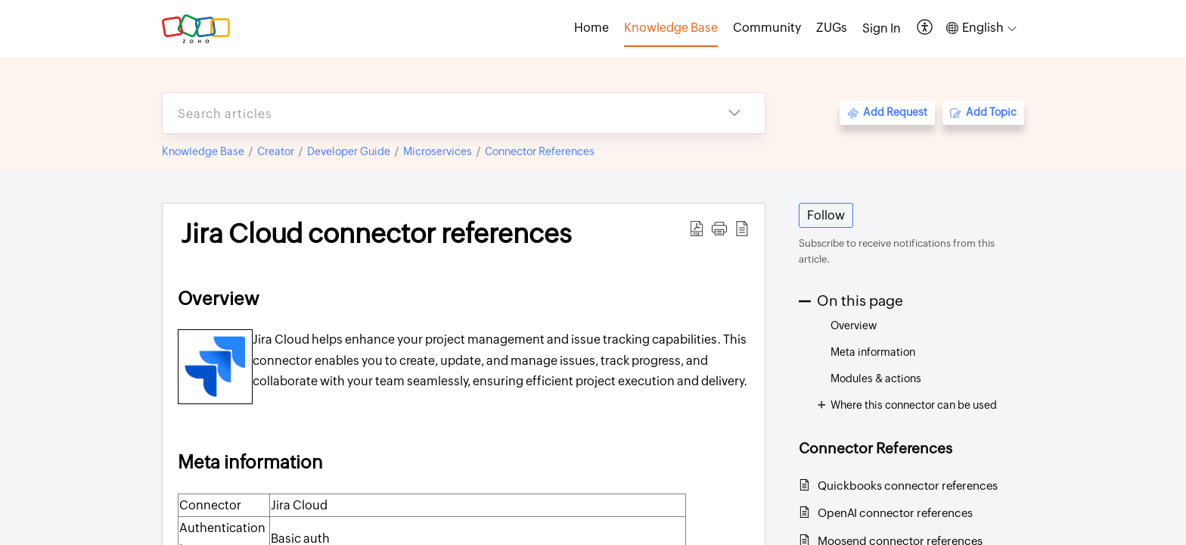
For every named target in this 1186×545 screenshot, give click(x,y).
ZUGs (831, 27)
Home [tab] (591, 27)
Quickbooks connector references (908, 485)
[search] (433, 113)
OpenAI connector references (895, 512)
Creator (275, 151)
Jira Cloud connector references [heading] (376, 234)
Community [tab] (767, 27)
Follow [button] (826, 215)
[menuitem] (881, 29)
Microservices (437, 151)
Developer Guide (348, 151)
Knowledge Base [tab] (671, 27)
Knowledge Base (203, 151)
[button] (925, 28)
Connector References (540, 151)
